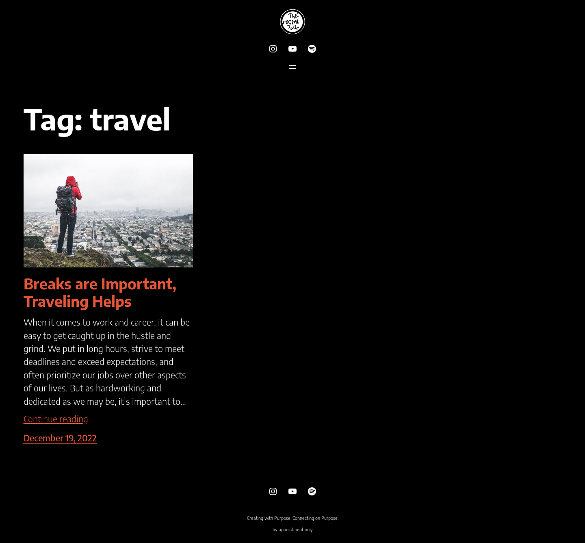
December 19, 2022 (60, 437)
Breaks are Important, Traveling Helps (100, 292)
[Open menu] (292, 67)
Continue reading (56, 418)
